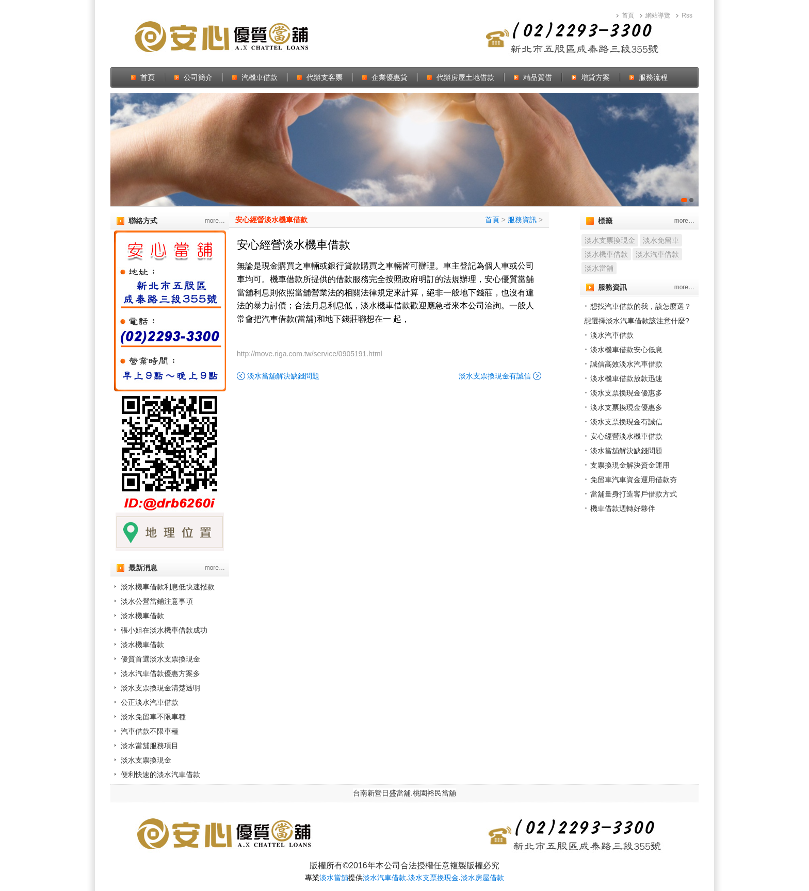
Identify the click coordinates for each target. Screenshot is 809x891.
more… (215, 220)
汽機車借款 (259, 77)
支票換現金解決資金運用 (630, 465)
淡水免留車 (661, 240)
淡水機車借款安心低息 (626, 349)
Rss (687, 15)
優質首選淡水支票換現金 (160, 659)
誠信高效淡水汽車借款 (626, 364)
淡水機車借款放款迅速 (626, 378)
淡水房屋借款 (482, 877)
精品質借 (537, 77)
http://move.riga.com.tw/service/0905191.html (309, 354)
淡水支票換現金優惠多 (626, 393)
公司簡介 (198, 77)
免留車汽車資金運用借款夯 (633, 479)
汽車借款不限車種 (150, 731)
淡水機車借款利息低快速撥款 (168, 587)
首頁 (628, 15)
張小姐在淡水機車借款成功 (164, 630)
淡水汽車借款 (657, 254)
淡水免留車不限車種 (153, 717)
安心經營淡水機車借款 (271, 220)
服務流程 (653, 77)
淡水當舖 (599, 268)
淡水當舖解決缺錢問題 (283, 376)
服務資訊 (522, 220)
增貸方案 (595, 77)
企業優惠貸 (389, 77)
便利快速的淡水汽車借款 (160, 774)
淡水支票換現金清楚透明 (160, 688)
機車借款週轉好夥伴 (622, 508)
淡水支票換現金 (146, 760)
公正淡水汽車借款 (150, 702)
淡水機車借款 (142, 616)
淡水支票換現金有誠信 (495, 376)
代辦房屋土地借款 (465, 77)
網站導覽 (657, 15)
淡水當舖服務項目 (150, 745)
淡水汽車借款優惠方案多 (160, 673)
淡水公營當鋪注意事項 (157, 601)
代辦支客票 (324, 77)
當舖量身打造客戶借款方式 (633, 494)
